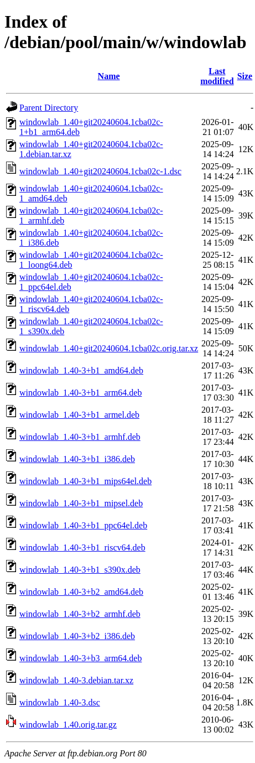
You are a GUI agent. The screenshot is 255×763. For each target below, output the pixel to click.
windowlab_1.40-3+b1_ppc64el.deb (83, 525)
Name (109, 76)
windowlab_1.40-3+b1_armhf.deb (79, 437)
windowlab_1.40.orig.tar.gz (68, 724)
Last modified (216, 76)
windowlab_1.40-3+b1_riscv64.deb (82, 547)
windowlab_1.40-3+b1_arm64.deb (80, 392)
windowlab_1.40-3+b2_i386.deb (77, 636)
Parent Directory (48, 107)
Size (245, 76)
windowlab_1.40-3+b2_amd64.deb (81, 591)
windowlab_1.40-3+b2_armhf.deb (79, 614)
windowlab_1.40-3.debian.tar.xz (76, 680)
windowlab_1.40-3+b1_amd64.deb (81, 370)
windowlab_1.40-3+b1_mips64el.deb (85, 481)
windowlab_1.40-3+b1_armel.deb (79, 414)
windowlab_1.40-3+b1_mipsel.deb (81, 503)
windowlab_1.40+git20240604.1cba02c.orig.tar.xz (108, 348)
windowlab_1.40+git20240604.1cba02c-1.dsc (100, 171)
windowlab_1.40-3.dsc (59, 702)
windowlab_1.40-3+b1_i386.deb (77, 459)
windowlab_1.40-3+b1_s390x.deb (79, 569)
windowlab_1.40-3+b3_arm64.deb (80, 658)
